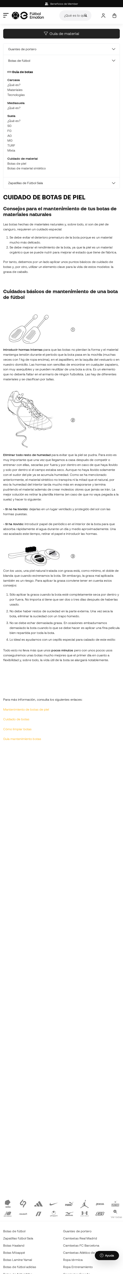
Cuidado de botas (16, 719)
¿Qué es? (13, 85)
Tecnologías (16, 95)
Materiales (15, 90)
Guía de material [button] (61, 33)
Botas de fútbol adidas (19, 1267)
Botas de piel (16, 163)
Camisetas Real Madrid (80, 1238)
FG (9, 130)
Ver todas (116, 1217)
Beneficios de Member (61, 3)
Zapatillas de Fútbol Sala (25, 183)
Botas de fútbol (19, 60)
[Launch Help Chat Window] (107, 1255)
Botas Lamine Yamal (17, 1259)
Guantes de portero (22, 49)
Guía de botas (20, 72)
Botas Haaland (13, 1245)
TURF (11, 145)
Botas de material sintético (26, 168)
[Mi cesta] (114, 15)
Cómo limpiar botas (17, 729)
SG (9, 125)
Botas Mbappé (14, 1252)
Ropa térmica (73, 1259)
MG (9, 140)
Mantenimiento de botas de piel (26, 709)
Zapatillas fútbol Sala (18, 1238)
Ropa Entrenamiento (78, 1267)
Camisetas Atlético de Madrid (84, 1252)
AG (9, 135)
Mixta (11, 150)
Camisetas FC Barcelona (81, 1245)
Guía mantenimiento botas (22, 739)
